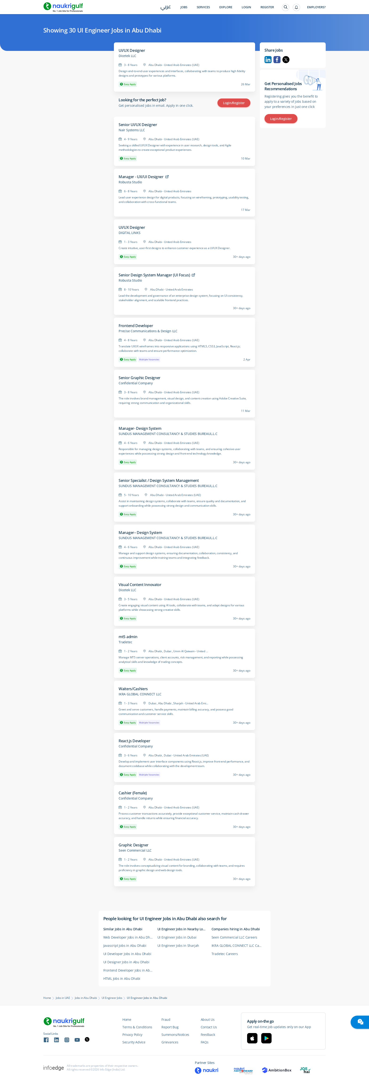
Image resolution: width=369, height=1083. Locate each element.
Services (203, 7)
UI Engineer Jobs (112, 998)
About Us (208, 1019)
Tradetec (125, 642)
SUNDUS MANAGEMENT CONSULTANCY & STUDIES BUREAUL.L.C (168, 434)
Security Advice (133, 1042)
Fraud (165, 1019)
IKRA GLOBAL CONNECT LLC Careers (239, 945)
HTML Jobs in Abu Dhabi (121, 978)
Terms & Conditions (137, 1027)
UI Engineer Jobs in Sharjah (178, 945)
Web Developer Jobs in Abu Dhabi (129, 937)
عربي (165, 7)
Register (267, 7)
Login (246, 7)
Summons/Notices (175, 1034)
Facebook (277, 59)
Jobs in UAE (63, 998)
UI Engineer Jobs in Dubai (177, 937)
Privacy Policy (132, 1034)
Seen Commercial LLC (135, 850)
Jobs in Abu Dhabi (86, 998)
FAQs (205, 1042)
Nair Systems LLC (132, 130)
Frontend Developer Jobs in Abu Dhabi (130, 970)
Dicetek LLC (127, 56)
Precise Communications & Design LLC (148, 331)
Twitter (285, 59)
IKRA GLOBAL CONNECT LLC (140, 694)
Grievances (169, 1042)
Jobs (183, 7)
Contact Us (209, 1027)
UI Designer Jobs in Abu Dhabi (126, 962)
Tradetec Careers (225, 954)
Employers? (316, 7)
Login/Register (234, 103)
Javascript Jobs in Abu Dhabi (124, 945)
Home (47, 998)
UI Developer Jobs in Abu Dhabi (127, 954)
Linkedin (268, 59)
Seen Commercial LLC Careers (234, 937)
